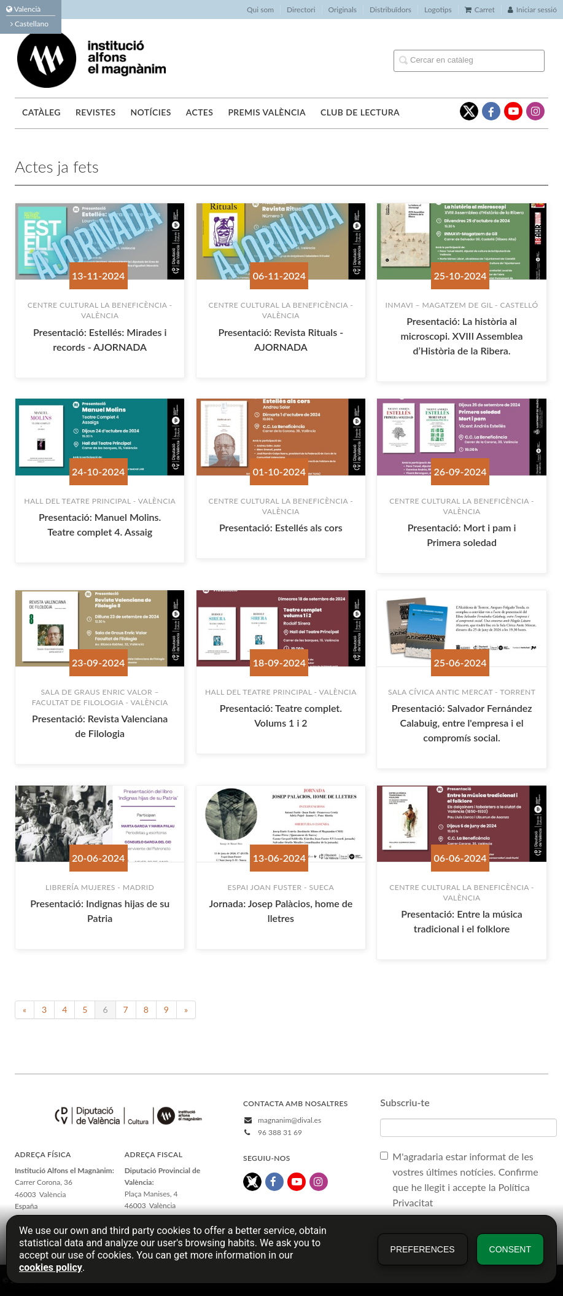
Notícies (150, 112)
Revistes (95, 112)
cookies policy (50, 1267)
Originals (342, 9)
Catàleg (41, 112)
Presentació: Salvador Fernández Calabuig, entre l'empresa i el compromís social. (462, 722)
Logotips (438, 9)
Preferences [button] (422, 1249)
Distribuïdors (390, 9)
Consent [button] (510, 1249)
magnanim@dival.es (289, 1120)
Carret (480, 9)
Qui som (260, 9)
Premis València (267, 112)
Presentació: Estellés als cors (281, 527)
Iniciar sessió (532, 9)
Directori (301, 9)
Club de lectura (360, 112)
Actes (200, 112)
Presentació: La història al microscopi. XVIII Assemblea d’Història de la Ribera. (462, 335)
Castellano (29, 23)
